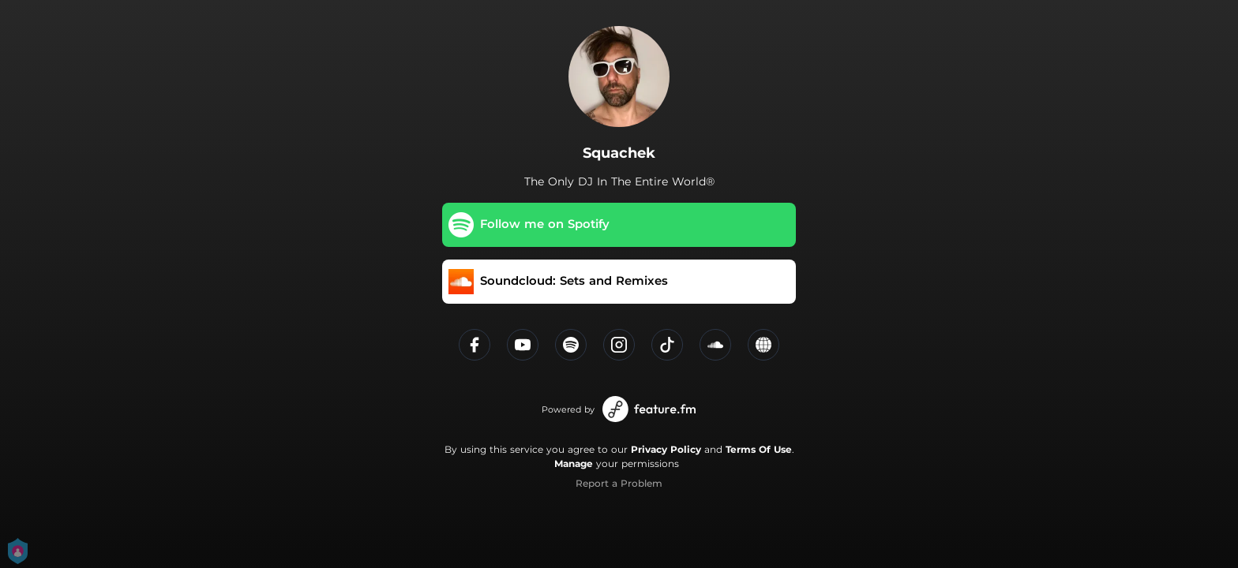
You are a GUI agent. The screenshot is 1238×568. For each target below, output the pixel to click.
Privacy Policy (666, 449)
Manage (573, 463)
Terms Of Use (759, 449)
